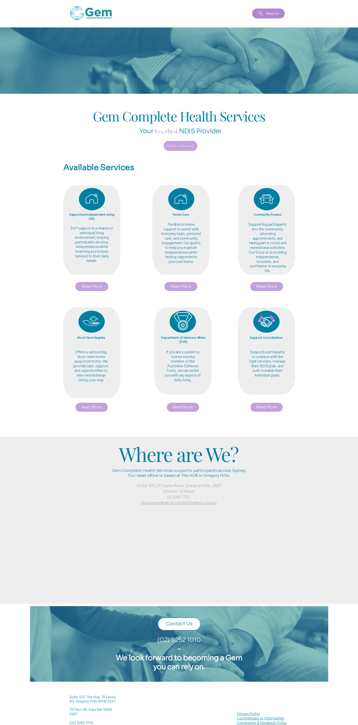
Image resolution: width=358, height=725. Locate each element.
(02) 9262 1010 (179, 640)
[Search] (268, 13)
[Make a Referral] (180, 146)
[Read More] (92, 286)
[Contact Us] (179, 624)
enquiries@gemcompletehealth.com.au (179, 502)
